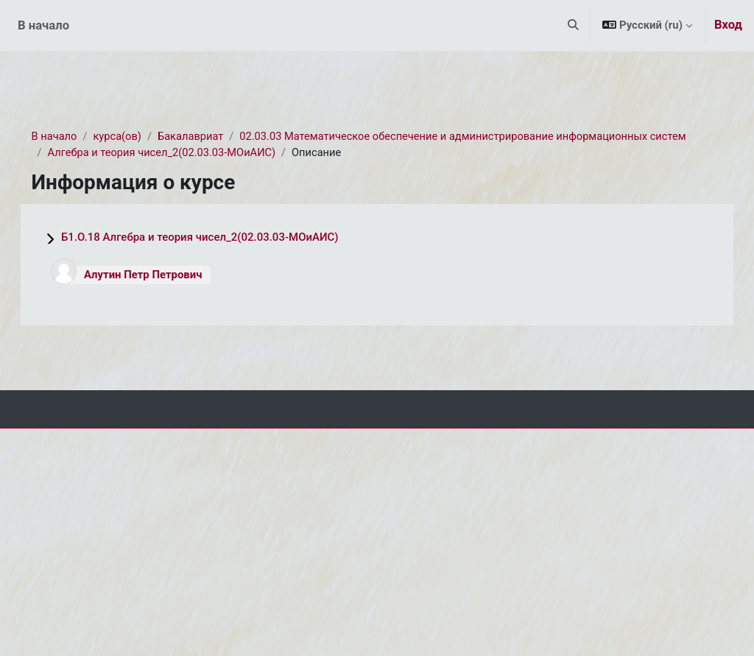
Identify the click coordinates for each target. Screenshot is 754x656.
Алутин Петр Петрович (164, 291)
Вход (728, 25)
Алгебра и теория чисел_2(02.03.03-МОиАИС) (184, 170)
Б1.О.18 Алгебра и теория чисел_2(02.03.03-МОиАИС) (220, 254)
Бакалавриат (213, 137)
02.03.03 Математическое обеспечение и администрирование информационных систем (296, 154)
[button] (573, 25)
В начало (75, 137)
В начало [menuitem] (43, 25)
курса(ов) (139, 137)
